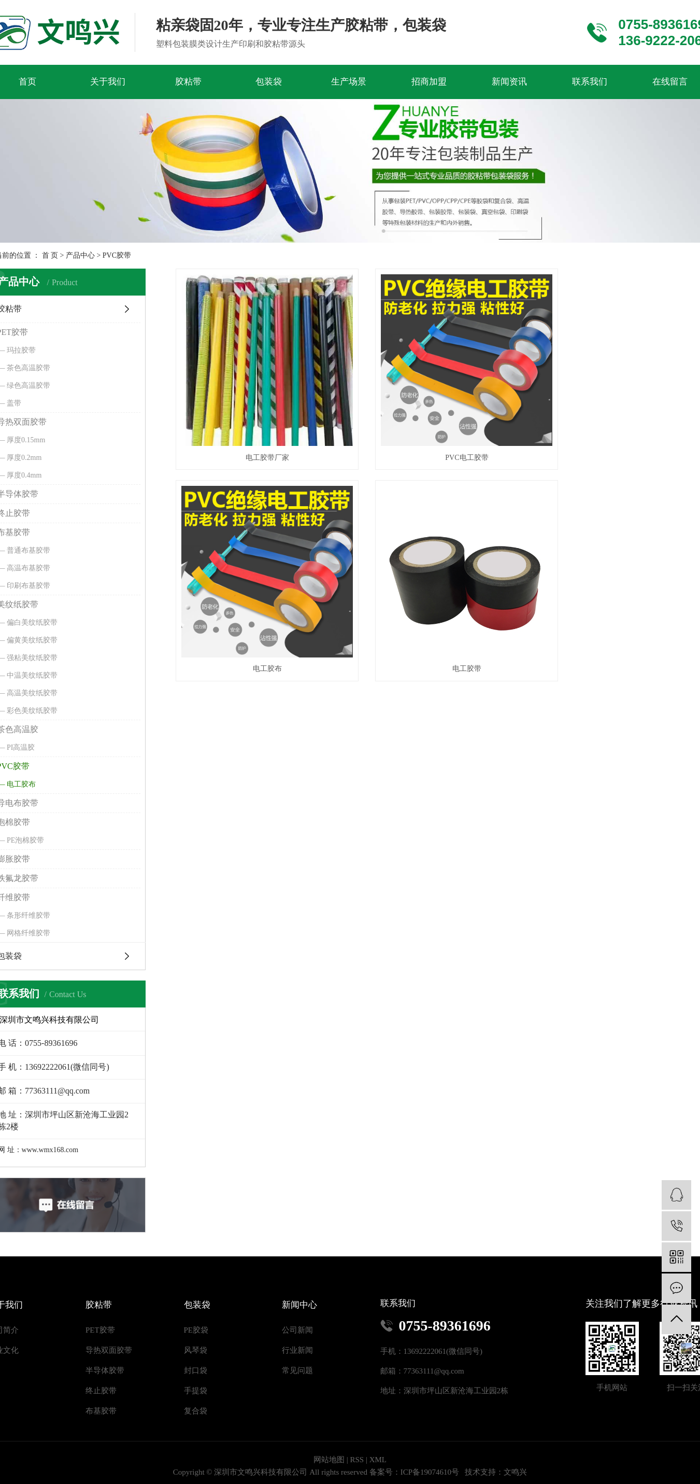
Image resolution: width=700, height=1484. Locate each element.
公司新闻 (297, 1330)
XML (378, 1459)
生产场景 (348, 82)
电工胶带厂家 (259, 442)
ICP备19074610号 (430, 1472)
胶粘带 (188, 82)
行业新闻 (297, 1350)
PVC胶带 (117, 255)
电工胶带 (259, 638)
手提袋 (195, 1391)
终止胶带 (101, 1391)
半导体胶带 (104, 1370)
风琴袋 (195, 1350)
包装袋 (268, 82)
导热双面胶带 (108, 1350)
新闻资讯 (509, 82)
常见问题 (297, 1370)
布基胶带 (101, 1411)
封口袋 (195, 1370)
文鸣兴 (515, 1472)
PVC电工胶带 (444, 442)
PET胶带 (100, 1330)
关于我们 (107, 82)
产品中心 (80, 255)
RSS (357, 1459)
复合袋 (195, 1411)
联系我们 (589, 82)
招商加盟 (429, 82)
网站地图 (329, 1459)
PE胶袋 (196, 1330)
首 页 (50, 255)
